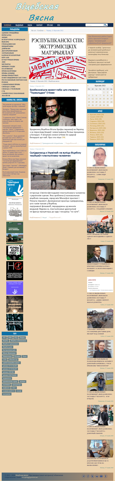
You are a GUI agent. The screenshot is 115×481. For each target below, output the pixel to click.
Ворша (22, 337)
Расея (24, 356)
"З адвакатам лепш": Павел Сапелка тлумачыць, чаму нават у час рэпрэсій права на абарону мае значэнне (15, 120)
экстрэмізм (6, 394)
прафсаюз (6, 388)
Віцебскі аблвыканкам (18, 341)
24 (111, 102)
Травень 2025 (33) (97, 139)
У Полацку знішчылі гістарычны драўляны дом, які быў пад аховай (99, 331)
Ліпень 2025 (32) (96, 135)
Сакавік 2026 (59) (96, 117)
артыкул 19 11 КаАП (10, 366)
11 (89, 99)
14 (100, 99)
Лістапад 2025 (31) (97, 126)
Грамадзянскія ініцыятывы (52, 143)
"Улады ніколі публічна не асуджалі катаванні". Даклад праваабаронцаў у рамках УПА (14, 146)
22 (104, 102)
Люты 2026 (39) (96, 119)
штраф (19, 391)
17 (111, 99)
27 (96, 105)
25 (89, 105)
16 (107, 99)
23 (107, 102)
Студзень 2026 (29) (97, 121)
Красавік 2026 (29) (97, 115)
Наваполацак (7, 356)
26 (93, 105)
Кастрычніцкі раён (9, 350)
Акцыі (44, 217)
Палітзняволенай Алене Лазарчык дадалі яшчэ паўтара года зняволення (14, 173)
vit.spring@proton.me (30, 477)
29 (104, 105)
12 (93, 99)
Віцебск (5, 341)
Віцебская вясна (22, 475)
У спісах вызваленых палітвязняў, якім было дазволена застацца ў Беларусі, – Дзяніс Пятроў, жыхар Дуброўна (98, 297)
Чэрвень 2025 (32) (97, 137)
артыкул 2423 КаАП (9, 375)
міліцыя (22, 381)
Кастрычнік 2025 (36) (98, 128)
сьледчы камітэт (8, 391)
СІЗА (5, 359)
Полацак (17, 356)
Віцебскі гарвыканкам (10, 344)
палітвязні (6, 384)
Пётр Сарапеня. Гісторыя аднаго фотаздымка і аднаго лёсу (99, 236)
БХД (15, 337)
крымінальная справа (10, 381)
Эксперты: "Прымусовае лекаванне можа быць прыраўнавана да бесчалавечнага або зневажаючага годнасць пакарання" (14, 111)
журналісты (7, 378)
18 (89, 102)
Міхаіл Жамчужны (9, 353)
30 (107, 105)
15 (104, 99)
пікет (14, 388)
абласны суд (13, 359)
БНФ (10, 337)
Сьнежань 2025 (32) (97, 124)
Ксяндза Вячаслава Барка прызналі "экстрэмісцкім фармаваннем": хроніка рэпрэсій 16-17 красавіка (14, 160)
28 (100, 105)
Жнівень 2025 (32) (97, 133)
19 (93, 102)
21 (100, 102)
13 (96, 99)
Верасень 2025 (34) (97, 130)
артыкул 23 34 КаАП (10, 369)
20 (96, 102)
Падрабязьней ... (72, 143)
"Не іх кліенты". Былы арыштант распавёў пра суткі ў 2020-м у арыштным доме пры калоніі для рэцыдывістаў (14, 138)
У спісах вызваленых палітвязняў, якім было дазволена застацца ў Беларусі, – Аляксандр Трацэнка (97, 172)
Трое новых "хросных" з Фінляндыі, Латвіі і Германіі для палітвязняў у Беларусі (15, 167)
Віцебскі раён (7, 347)
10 (111, 95)
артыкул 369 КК (8, 372)
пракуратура (17, 384)
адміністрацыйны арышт (11, 363)
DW (63, 137)
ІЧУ (4, 337)
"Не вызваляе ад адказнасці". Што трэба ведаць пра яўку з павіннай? (14, 105)
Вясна (41, 17)
